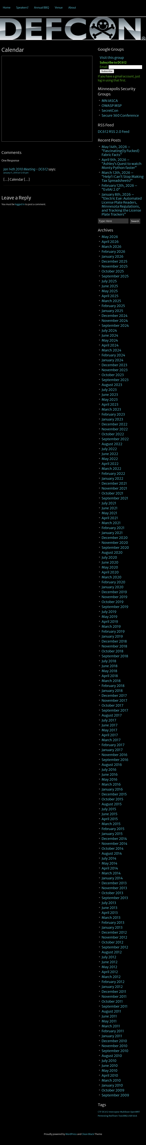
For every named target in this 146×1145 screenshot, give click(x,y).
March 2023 (111, 409)
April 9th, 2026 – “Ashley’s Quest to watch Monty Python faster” (121, 163)
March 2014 (111, 873)
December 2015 (114, 794)
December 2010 (114, 1041)
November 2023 (115, 370)
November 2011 (114, 996)
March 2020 (111, 577)
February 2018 (113, 686)
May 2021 (109, 513)
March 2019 (111, 626)
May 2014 (109, 863)
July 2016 (109, 769)
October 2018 (112, 651)
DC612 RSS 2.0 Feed (113, 131)
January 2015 (112, 834)
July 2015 (109, 809)
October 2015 (112, 799)
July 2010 (109, 1060)
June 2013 (109, 908)
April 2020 (110, 572)
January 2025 (112, 311)
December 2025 (114, 261)
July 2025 (109, 281)
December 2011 (114, 991)
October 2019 (113, 602)
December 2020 (115, 537)
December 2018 (114, 641)
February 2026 (113, 251)
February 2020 (113, 582)
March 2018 (111, 681)
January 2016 (112, 789)
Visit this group (112, 57)
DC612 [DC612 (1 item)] (105, 1112)
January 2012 (112, 986)
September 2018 (115, 656)
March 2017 (111, 740)
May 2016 (109, 779)
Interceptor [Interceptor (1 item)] (114, 1112)
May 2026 (110, 237)
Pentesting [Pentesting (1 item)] (103, 1116)
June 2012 (110, 962)
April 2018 (110, 676)
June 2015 (109, 814)
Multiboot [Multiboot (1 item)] (125, 1112)
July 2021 (109, 503)
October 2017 (112, 705)
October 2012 (112, 942)
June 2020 (110, 562)
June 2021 (110, 508)
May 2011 (109, 1021)
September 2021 (115, 498)
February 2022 (113, 473)
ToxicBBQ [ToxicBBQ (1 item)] (122, 1116)
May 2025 (110, 291)
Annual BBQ (41, 7)
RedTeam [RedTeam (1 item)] (113, 1116)
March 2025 (111, 301)
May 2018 (109, 671)
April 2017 (110, 735)
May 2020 (110, 567)
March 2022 (111, 468)
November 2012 (114, 937)
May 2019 (109, 616)
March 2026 (111, 246)
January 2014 (112, 878)
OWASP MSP (112, 105)
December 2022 (115, 424)
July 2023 (109, 389)
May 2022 (110, 459)
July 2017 (109, 720)
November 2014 (114, 843)
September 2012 (115, 947)
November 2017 (114, 700)
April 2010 (110, 1075)
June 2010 (110, 1065)
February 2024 (113, 355)
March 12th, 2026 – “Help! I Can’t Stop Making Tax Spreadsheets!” (123, 176)
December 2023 (114, 365)
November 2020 (115, 542)
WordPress (71, 1134)
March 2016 (111, 784)
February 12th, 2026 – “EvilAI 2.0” (119, 187)
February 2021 (113, 528)
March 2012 (111, 977)
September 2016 (115, 760)
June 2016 (110, 774)
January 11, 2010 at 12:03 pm (16, 173)
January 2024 (112, 360)
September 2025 (115, 276)
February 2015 (113, 829)
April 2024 (110, 345)
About (72, 7)
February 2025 (113, 306)
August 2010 (112, 1056)
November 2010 (114, 1046)
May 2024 (110, 340)
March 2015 (111, 824)
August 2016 (112, 764)
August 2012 (112, 952)
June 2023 (110, 394)
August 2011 (111, 1011)
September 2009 (115, 1095)
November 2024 (115, 320)
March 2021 (111, 523)
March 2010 (111, 1080)
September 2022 (115, 439)
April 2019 (110, 621)
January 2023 (112, 419)
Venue (59, 7)
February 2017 (113, 745)
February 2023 (113, 414)
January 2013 (112, 927)
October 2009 (113, 1090)
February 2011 (113, 1031)
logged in (20, 204)
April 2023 (110, 404)
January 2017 (112, 750)
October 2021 (112, 493)
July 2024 (109, 330)
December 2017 (114, 695)
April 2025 (110, 296)
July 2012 (109, 957)
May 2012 (109, 967)
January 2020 (113, 587)
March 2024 (111, 350)
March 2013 (111, 917)
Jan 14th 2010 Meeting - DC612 (25, 169)
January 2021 (112, 533)
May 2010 (109, 1070)
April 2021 (110, 518)
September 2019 (115, 607)
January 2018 (112, 690)
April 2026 (110, 241)
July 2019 (109, 612)
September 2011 (115, 1006)
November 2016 (114, 755)
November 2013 (114, 888)
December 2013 (114, 883)
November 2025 (115, 266)
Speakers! (22, 7)
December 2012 (114, 932)
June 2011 (109, 1016)
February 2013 (113, 922)
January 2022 (112, 478)
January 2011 (112, 1036)
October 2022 (113, 434)
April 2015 (110, 819)
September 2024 (115, 325)
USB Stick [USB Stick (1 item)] (132, 1116)
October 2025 (113, 271)
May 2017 (109, 730)
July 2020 (109, 557)
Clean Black (88, 1134)
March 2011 (111, 1026)
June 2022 (110, 454)
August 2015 (112, 804)
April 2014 (110, 868)
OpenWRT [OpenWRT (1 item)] (135, 1112)
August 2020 (112, 552)
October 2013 (112, 893)
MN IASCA (110, 100)
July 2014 (109, 858)
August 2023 (112, 385)
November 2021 (114, 488)
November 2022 (115, 429)
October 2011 (112, 1001)
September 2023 (115, 380)
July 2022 (109, 449)
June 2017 (110, 725)
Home (6, 7)
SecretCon (110, 110)
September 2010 (115, 1051)
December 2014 (114, 838)
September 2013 (115, 898)
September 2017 (115, 710)
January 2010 (112, 1085)
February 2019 (113, 631)
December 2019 (114, 592)
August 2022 (112, 444)
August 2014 (112, 853)
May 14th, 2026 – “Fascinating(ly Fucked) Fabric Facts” (120, 151)
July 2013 (109, 903)
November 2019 (115, 597)
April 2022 (110, 463)
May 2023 (110, 399)
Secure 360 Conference (120, 115)
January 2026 (113, 256)
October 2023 (113, 375)
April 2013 (110, 912)
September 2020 (115, 547)
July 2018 (109, 661)
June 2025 (110, 286)
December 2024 (115, 315)
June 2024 (110, 335)
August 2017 (112, 715)
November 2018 (114, 646)
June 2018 (110, 666)
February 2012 (113, 982)
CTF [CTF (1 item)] (100, 1112)
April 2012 (110, 972)
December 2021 (114, 483)
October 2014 (113, 848)
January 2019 (112, 636)
